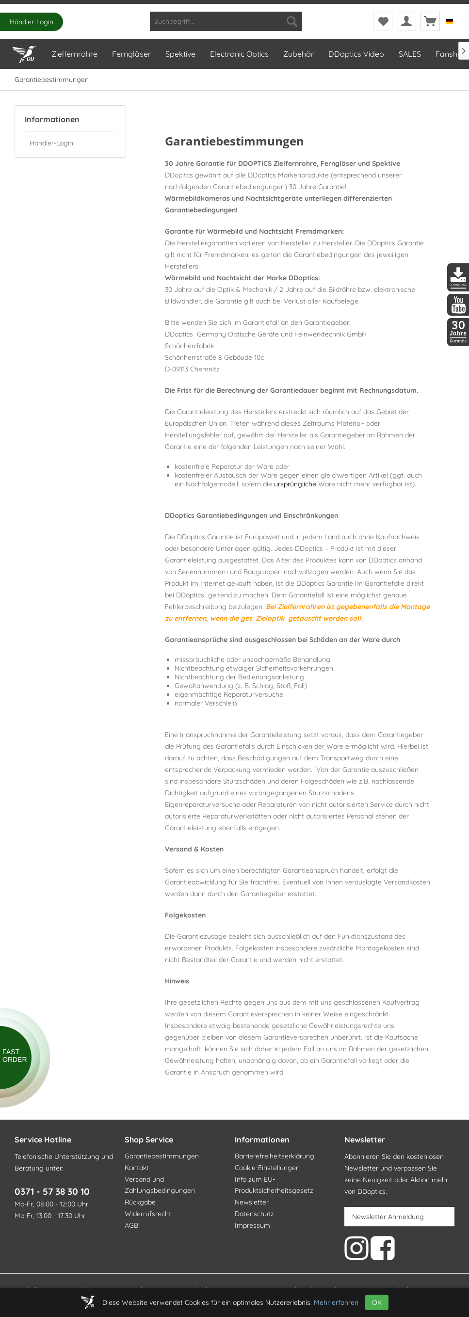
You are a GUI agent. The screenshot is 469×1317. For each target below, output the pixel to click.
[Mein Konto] (406, 21)
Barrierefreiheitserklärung (274, 1156)
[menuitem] (226, 21)
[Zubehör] (298, 53)
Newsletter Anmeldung (388, 1216)
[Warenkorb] (430, 21)
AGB (131, 1225)
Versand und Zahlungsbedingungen (160, 1185)
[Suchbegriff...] (226, 21)
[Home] (24, 52)
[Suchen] (292, 21)
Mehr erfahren (336, 1302)
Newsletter (252, 1202)
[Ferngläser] (131, 53)
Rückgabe (140, 1202)
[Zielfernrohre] (74, 53)
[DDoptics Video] (356, 53)
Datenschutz (254, 1213)
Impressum (252, 1225)
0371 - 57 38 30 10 (52, 1191)
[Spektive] (180, 53)
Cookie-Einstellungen (267, 1167)
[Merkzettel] (382, 21)
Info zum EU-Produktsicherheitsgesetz (274, 1185)
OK (377, 1302)
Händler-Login (31, 21)
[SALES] (409, 53)
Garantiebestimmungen (162, 1156)
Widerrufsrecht (148, 1213)
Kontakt (137, 1167)
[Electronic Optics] (238, 53)
